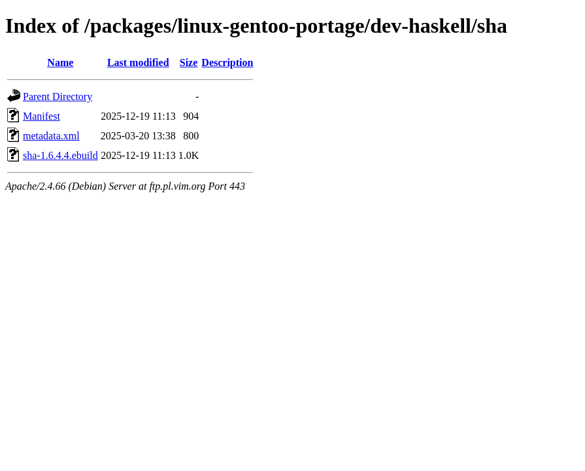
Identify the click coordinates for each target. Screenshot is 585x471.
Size (189, 62)
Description (227, 62)
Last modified (138, 62)
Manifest (41, 116)
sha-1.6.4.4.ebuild (60, 155)
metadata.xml (51, 135)
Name (60, 62)
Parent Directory (57, 96)
